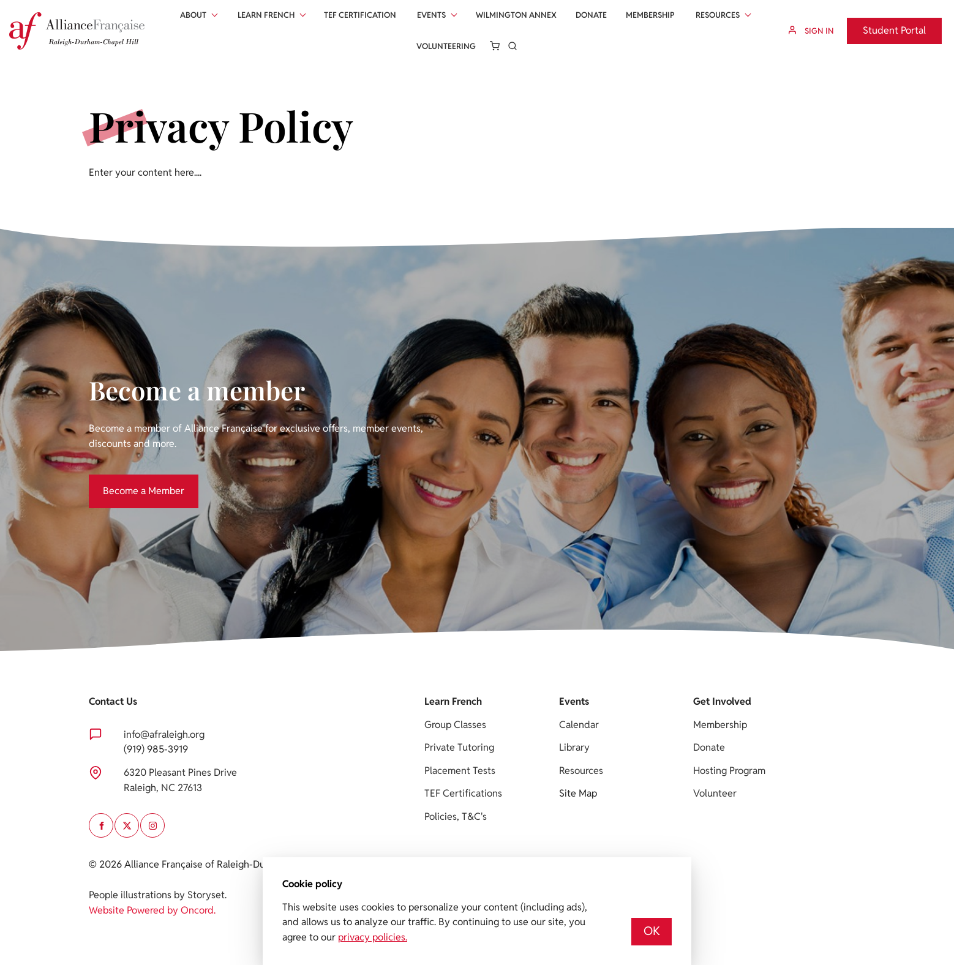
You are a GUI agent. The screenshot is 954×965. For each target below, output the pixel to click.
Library (574, 747)
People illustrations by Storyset (157, 894)
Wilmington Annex (516, 15)
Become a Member (129, 481)
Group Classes (455, 724)
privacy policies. (372, 937)
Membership (650, 15)
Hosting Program (729, 770)
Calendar (579, 724)
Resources (718, 15)
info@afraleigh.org (164, 734)
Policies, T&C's (455, 816)
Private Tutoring (459, 747)
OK (652, 931)
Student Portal (878, 24)
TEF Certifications (463, 793)
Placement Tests (459, 770)
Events (431, 15)
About (193, 15)
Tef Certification (360, 15)
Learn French (266, 15)
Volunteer (715, 793)
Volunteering (446, 46)
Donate (591, 15)
